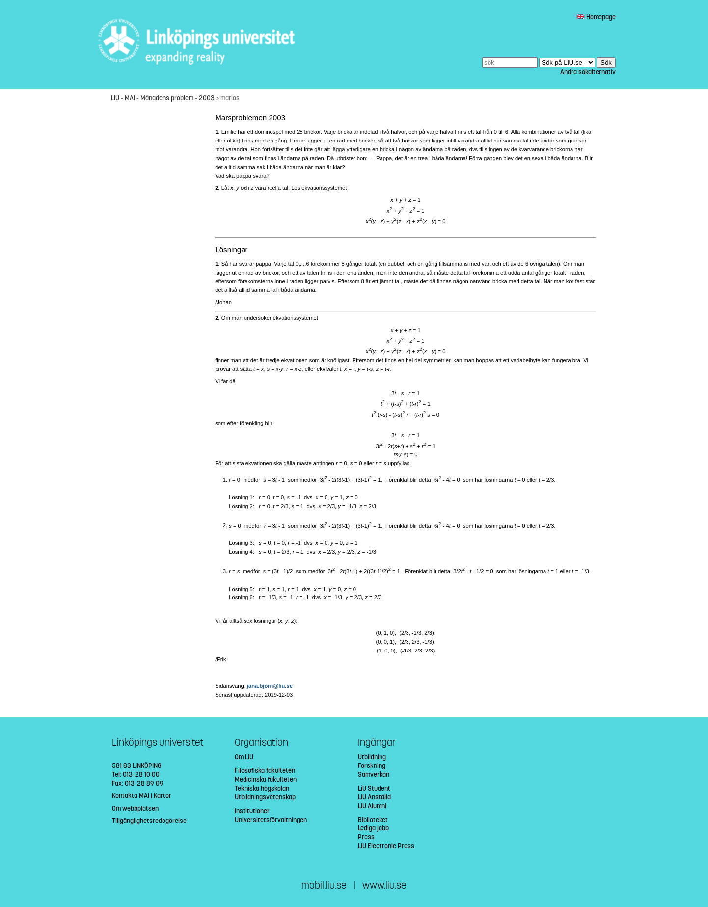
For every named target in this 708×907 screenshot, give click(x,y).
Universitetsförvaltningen (271, 820)
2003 (207, 98)
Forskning (371, 766)
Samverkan (373, 774)
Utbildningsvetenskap (265, 797)
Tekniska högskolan (262, 788)
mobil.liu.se (324, 885)
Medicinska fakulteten (266, 779)
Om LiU (244, 757)
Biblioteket (373, 820)
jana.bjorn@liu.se (270, 686)
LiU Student (374, 788)
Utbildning (372, 757)
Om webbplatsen (135, 808)
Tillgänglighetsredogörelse (149, 821)
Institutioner (252, 811)
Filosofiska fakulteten (265, 770)
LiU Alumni (372, 806)
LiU (115, 98)
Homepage (596, 17)
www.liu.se (384, 885)
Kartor (162, 796)
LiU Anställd (374, 797)
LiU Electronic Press (386, 846)
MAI (130, 98)
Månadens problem (166, 98)
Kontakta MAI (130, 796)
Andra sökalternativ (588, 72)
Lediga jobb (373, 828)
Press (366, 837)
